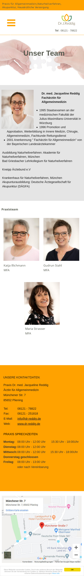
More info (56, 573)
